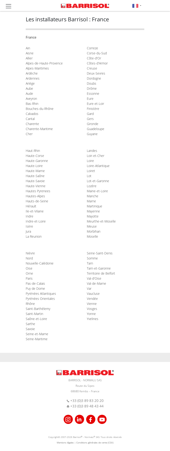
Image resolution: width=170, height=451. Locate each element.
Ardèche (32, 73)
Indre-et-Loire (36, 221)
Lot (89, 176)
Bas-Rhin (32, 103)
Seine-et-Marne (37, 334)
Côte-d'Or (94, 58)
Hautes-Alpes (35, 196)
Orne (29, 273)
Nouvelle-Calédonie (40, 263)
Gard (90, 113)
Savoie (30, 329)
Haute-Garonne (37, 161)
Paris (29, 278)
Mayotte (93, 216)
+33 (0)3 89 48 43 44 (87, 406)
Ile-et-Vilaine (35, 211)
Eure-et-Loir (95, 103)
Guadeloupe (95, 129)
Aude (29, 93)
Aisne (30, 53)
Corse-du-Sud (97, 53)
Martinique (94, 206)
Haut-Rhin (33, 150)
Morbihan (93, 231)
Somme (92, 258)
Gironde (92, 124)
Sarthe (30, 324)
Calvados (32, 113)
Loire (90, 161)
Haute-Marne (35, 171)
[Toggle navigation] (8, 6)
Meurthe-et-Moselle (101, 221)
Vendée (92, 298)
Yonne (91, 314)
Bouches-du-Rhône (40, 108)
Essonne (93, 93)
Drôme (92, 88)
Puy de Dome (35, 288)
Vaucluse (93, 293)
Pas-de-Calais (35, 283)
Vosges (92, 308)
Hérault (31, 206)
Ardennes (33, 78)
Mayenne (93, 211)
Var (89, 288)
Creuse (92, 68)
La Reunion (34, 236)
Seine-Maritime (37, 339)
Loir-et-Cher (95, 155)
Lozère (91, 186)
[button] (137, 6)
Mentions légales (65, 442)
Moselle (92, 236)
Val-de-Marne (96, 283)
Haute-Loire (34, 166)
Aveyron (31, 98)
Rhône (30, 303)
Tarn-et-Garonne (99, 268)
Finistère (93, 108)
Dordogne (94, 78)
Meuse (92, 226)
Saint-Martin (34, 314)
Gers (90, 119)
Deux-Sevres (96, 73)
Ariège (30, 83)
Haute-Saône (35, 176)
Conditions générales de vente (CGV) (94, 442)
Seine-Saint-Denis (100, 253)
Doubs (91, 83)
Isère (29, 226)
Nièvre (30, 253)
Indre (29, 216)
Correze (92, 48)
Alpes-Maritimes (37, 68)
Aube (29, 88)
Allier (29, 58)
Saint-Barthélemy (38, 308)
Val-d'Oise (94, 278)
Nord (29, 258)
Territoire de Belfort (101, 273)
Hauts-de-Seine (37, 201)
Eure (90, 98)
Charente (32, 124)
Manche (92, 196)
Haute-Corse (35, 155)
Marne (91, 201)
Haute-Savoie (35, 181)
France (31, 37)
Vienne (92, 303)
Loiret (91, 171)
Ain (28, 48)
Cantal (30, 119)
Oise (29, 268)
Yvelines (92, 319)
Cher (29, 134)
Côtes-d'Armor (97, 63)
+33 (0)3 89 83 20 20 (87, 400)
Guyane (92, 134)
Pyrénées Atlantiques (41, 293)
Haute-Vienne (35, 186)
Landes (92, 150)
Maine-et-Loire (97, 191)
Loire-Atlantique (98, 166)
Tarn (90, 263)
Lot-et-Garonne (98, 181)
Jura (28, 231)
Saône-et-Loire (36, 319)
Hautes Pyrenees (38, 191)
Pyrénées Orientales (40, 298)
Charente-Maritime (39, 129)
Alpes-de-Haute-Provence (44, 63)
